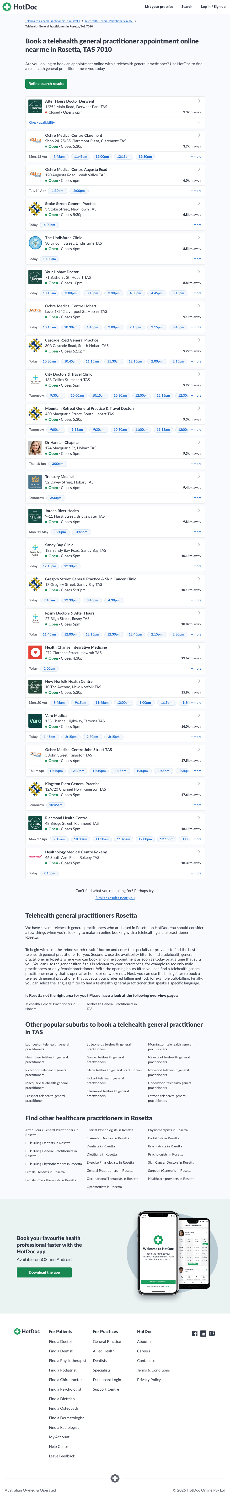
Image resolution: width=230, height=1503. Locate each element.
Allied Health (104, 1351)
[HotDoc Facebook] (194, 1333)
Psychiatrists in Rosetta (165, 1146)
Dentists (100, 1361)
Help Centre (59, 1447)
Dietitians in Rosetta (102, 1154)
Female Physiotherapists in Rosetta (50, 1180)
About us (144, 1342)
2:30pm (178, 634)
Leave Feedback (62, 1456)
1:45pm (92, 327)
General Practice (107, 1342)
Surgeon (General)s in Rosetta (170, 1170)
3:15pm (92, 293)
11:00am (141, 429)
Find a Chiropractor (65, 1380)
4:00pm (49, 225)
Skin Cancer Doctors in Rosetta (171, 1162)
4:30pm (135, 293)
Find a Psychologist (65, 1389)
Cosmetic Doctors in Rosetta (108, 1138)
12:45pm (135, 634)
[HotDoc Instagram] (212, 1333)
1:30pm (57, 191)
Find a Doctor (60, 1342)
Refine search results (46, 84)
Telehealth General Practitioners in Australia (52, 21)
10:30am (49, 259)
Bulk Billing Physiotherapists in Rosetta (53, 1164)
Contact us (146, 1361)
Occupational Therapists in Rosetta (112, 1179)
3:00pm (71, 293)
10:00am (77, 395)
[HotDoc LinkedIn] (203, 1333)
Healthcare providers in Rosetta (171, 1179)
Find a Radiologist (64, 1427)
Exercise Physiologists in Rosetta (110, 1162)
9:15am (77, 429)
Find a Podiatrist (63, 1370)
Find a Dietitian (62, 1399)
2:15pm (135, 327)
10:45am (70, 361)
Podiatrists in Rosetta (163, 1138)
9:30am (55, 395)
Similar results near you (115, 898)
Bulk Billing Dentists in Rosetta (47, 1143)
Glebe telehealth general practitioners (114, 1070)
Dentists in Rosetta (101, 1146)
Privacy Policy (149, 1380)
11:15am (92, 361)
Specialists (102, 1370)
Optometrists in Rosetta (104, 1187)
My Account (59, 1437)
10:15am (49, 293)
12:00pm (102, 156)
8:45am (59, 702)
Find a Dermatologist (66, 1418)
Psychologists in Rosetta (165, 1154)
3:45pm (178, 327)
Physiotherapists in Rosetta (168, 1130)
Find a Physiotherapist (67, 1361)
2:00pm (79, 191)
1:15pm (166, 702)
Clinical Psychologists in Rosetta (110, 1130)
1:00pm (145, 702)
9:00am (55, 429)
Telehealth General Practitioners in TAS (109, 21)
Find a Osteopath (63, 1408)
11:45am (80, 156)
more (196, 156)
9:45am (59, 156)
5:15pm (178, 293)
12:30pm (145, 156)
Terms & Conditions (153, 1370)
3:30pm (114, 293)
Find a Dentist (61, 1351)
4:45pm (157, 293)
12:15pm (123, 156)
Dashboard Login (107, 1380)
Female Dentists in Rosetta (45, 1172)
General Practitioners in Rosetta (110, 1170)
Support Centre (106, 1389)
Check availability (115, 122)
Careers (143, 1351)
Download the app (44, 1272)
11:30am (113, 361)
